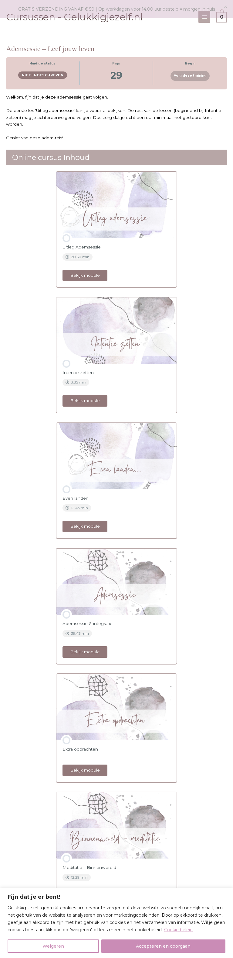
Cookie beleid (178, 929)
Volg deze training (190, 74)
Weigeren (53, 946)
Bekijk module (85, 273)
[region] (116, 923)
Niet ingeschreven (43, 73)
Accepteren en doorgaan (163, 946)
